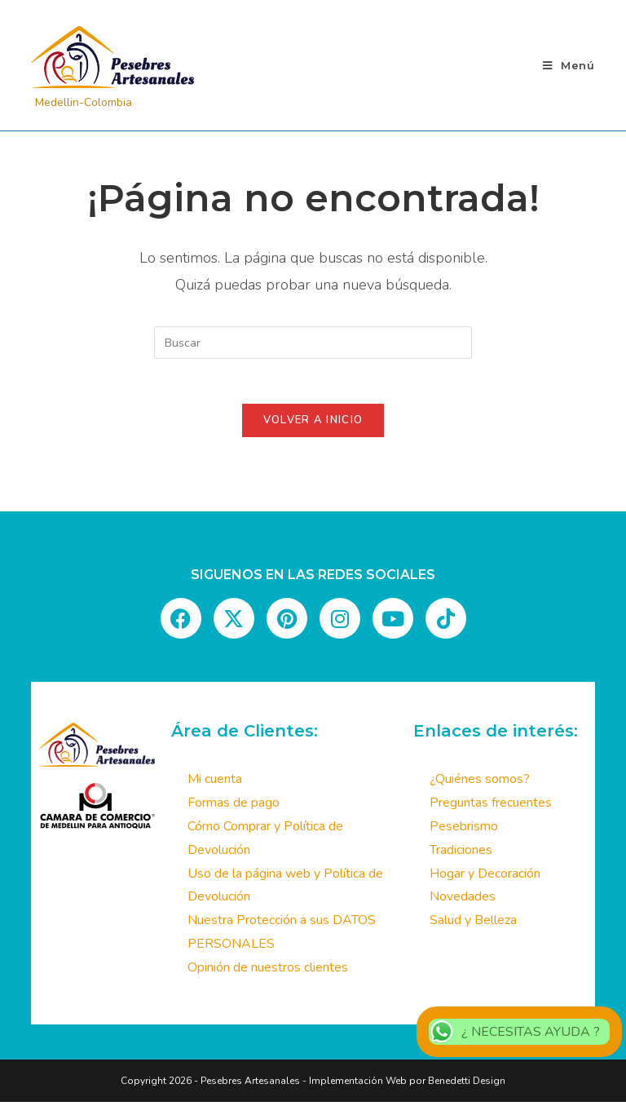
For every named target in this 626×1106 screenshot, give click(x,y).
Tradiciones (461, 855)
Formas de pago (233, 807)
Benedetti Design (465, 1084)
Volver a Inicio (313, 425)
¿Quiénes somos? (480, 784)
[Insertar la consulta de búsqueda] (313, 342)
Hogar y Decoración (485, 878)
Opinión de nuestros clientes (267, 972)
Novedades (463, 901)
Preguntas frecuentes (491, 807)
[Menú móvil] (569, 65)
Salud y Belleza (473, 925)
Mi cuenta (214, 784)
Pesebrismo (464, 831)
